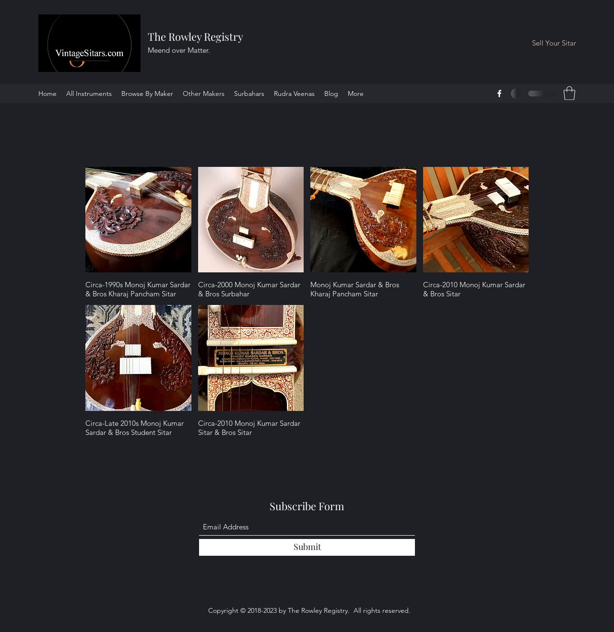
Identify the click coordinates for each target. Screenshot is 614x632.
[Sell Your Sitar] (554, 43)
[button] (569, 93)
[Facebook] (499, 93)
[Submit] (307, 547)
